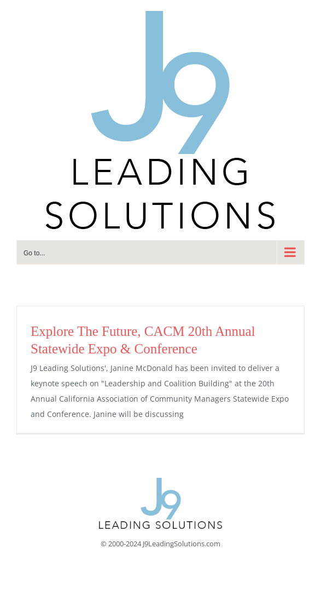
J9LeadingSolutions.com (181, 543)
